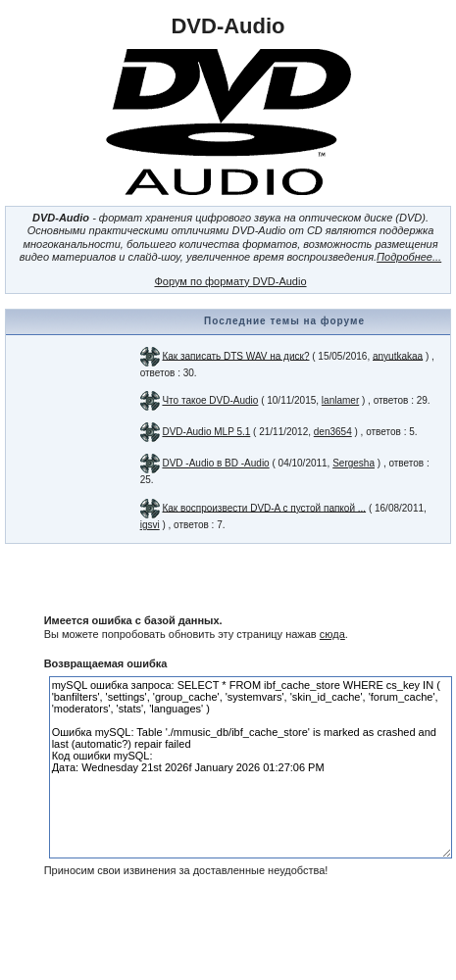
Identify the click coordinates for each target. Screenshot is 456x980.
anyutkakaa (398, 355)
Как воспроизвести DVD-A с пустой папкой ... (264, 507)
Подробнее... (409, 257)
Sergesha (353, 463)
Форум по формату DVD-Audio (230, 281)
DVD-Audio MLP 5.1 (206, 431)
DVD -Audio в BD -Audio (215, 463)
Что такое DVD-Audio (210, 400)
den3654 (333, 431)
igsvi (150, 524)
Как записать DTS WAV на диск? (235, 355)
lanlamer (340, 400)
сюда (332, 634)
